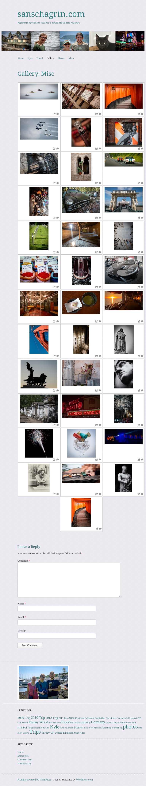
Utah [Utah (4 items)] (76, 732)
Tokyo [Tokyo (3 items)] (26, 733)
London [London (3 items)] (70, 727)
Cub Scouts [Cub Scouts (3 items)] (22, 722)
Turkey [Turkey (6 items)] (45, 732)
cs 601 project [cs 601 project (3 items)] (130, 718)
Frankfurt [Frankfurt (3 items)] (76, 722)
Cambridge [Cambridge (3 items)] (100, 718)
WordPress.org (24, 763)
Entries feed (23, 755)
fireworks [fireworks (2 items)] (57, 723)
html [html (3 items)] (134, 722)
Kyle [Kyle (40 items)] (54, 726)
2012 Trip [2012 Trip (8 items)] (52, 718)
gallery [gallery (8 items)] (86, 722)
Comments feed (24, 759)
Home (21, 58)
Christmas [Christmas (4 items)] (111, 718)
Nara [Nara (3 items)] (86, 727)
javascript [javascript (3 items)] (37, 727)
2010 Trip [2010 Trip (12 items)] (38, 718)
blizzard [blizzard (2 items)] (81, 718)
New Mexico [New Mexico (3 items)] (95, 727)
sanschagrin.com (51, 14)
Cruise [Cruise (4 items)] (120, 718)
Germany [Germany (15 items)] (98, 722)
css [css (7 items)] (139, 717)
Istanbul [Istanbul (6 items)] (22, 727)
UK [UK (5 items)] (52, 732)
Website (21, 631)
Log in (20, 752)
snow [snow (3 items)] (19, 733)
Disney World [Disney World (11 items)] (38, 722)
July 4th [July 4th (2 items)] (46, 728)
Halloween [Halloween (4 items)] (125, 722)
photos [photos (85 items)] (130, 727)
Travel (39, 58)
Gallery (50, 58)
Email (21, 617)
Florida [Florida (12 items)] (66, 722)
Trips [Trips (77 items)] (35, 732)
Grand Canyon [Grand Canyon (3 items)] (112, 722)
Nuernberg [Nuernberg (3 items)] (106, 727)
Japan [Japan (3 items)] (30, 727)
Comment (23, 560)
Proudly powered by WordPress (34, 779)
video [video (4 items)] (82, 732)
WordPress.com (84, 779)
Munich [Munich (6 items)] (78, 727)
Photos (61, 58)
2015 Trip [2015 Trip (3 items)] (63, 718)
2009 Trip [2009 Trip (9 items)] (23, 718)
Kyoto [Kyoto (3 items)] (63, 727)
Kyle (30, 58)
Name (21, 603)
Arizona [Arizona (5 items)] (72, 717)
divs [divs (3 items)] (50, 722)
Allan (71, 58)
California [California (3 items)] (89, 718)
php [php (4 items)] (140, 727)
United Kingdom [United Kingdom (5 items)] (64, 732)
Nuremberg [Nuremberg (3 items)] (117, 727)
